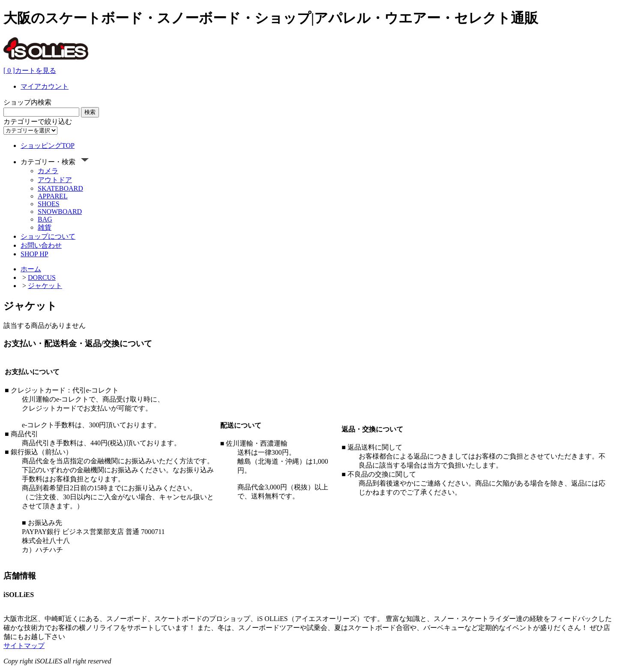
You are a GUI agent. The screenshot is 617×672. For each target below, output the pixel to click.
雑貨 (44, 227)
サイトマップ (24, 645)
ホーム (31, 269)
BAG (45, 219)
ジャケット (45, 285)
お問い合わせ (41, 245)
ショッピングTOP (48, 145)
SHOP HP (34, 254)
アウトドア (55, 179)
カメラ (48, 170)
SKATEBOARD (60, 188)
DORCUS (42, 277)
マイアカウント (45, 86)
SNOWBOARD (60, 211)
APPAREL (53, 196)
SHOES (49, 203)
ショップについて (48, 236)
